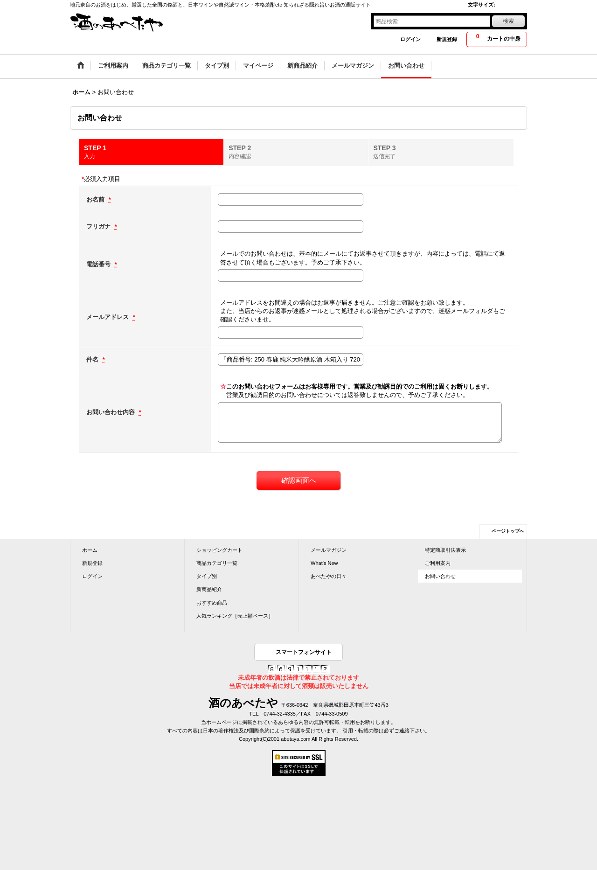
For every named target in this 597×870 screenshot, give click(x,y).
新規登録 (447, 39)
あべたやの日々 (329, 576)
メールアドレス (108, 316)
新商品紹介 (209, 589)
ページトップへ (508, 531)
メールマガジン (329, 550)
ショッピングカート (219, 550)
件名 (93, 359)
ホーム (89, 550)
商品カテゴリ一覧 (216, 563)
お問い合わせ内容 (111, 412)
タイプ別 (206, 576)
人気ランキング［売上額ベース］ (234, 616)
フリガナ (99, 226)
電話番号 (99, 264)
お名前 (96, 199)
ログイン (410, 39)
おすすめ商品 (211, 603)
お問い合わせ (440, 576)
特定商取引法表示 (445, 550)
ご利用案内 (438, 563)
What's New (324, 563)
